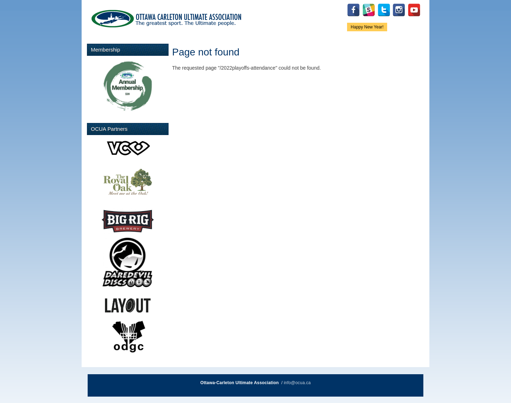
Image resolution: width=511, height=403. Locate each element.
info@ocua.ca (297, 382)
